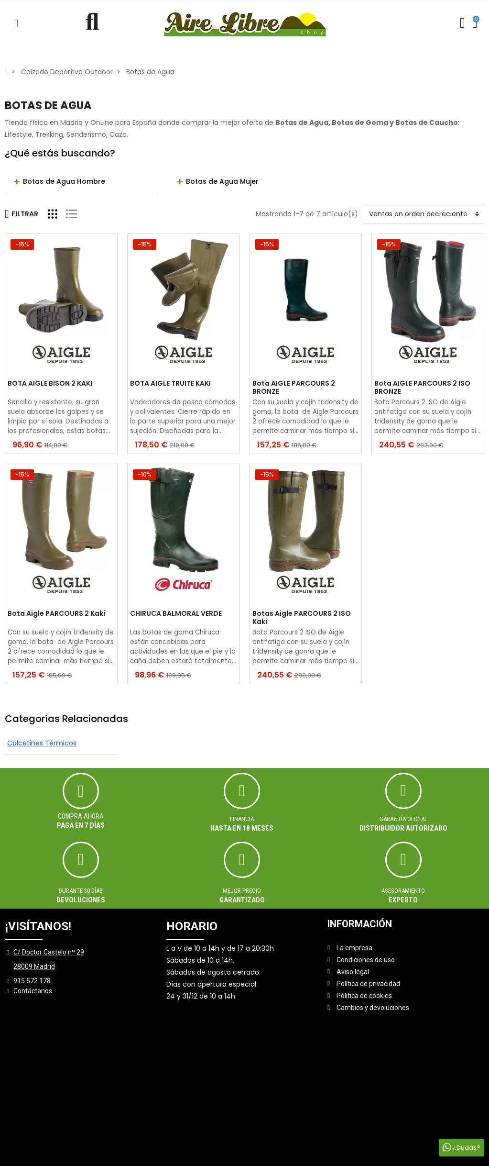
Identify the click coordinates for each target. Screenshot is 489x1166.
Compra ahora (81, 816)
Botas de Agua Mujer (222, 181)
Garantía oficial (403, 818)
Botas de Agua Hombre (64, 181)
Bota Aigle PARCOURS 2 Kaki (56, 614)
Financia (242, 818)
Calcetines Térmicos (41, 743)
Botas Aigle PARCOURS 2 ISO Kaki (301, 618)
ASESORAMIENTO (403, 890)
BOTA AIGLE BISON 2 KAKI (50, 383)
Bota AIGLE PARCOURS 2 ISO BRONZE (422, 387)
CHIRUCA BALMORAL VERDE (176, 614)
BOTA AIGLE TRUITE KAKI (170, 383)
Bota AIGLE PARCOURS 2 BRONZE (293, 387)
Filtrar (21, 214)
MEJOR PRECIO (242, 890)
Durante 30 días (81, 890)
